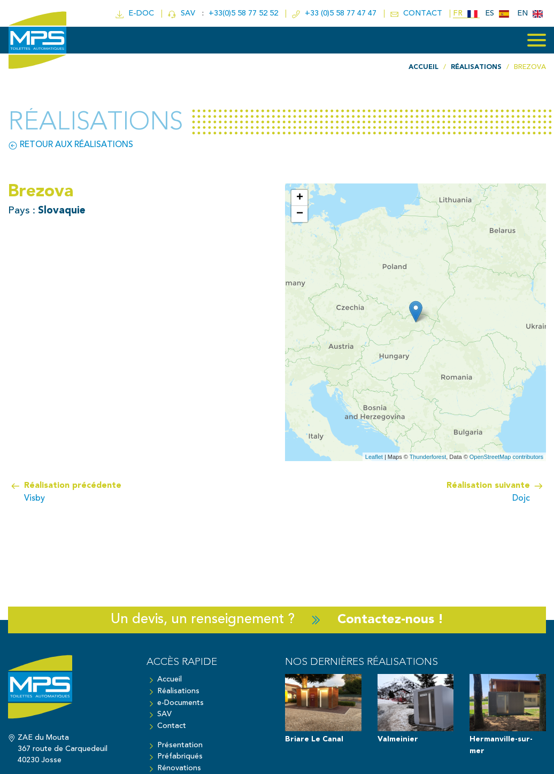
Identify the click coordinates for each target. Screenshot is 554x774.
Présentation (180, 745)
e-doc (135, 14)
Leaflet (374, 456)
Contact (171, 726)
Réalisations (178, 691)
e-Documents (181, 703)
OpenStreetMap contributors (506, 456)
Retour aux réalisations (70, 145)
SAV (182, 14)
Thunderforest (428, 456)
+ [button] (299, 198)
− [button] (299, 214)
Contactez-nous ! (390, 619)
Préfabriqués (180, 757)
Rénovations (179, 768)
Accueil (169, 680)
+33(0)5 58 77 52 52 (244, 14)
